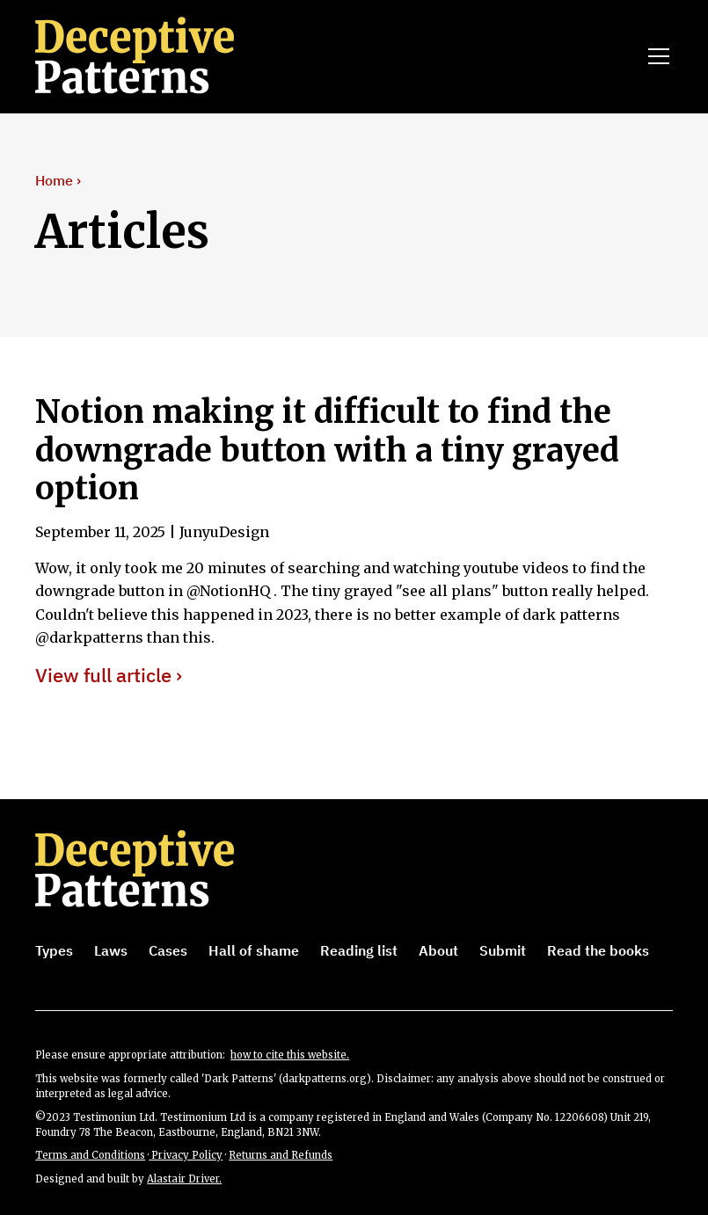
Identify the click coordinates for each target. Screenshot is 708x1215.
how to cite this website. (289, 1055)
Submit (502, 950)
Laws (111, 950)
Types (54, 950)
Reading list (359, 950)
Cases (168, 950)
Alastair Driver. (184, 1179)
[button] (655, 56)
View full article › (108, 676)
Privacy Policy (186, 1155)
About (438, 950)
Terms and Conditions (90, 1155)
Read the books (598, 950)
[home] (159, 56)
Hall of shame (253, 950)
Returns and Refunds (280, 1155)
